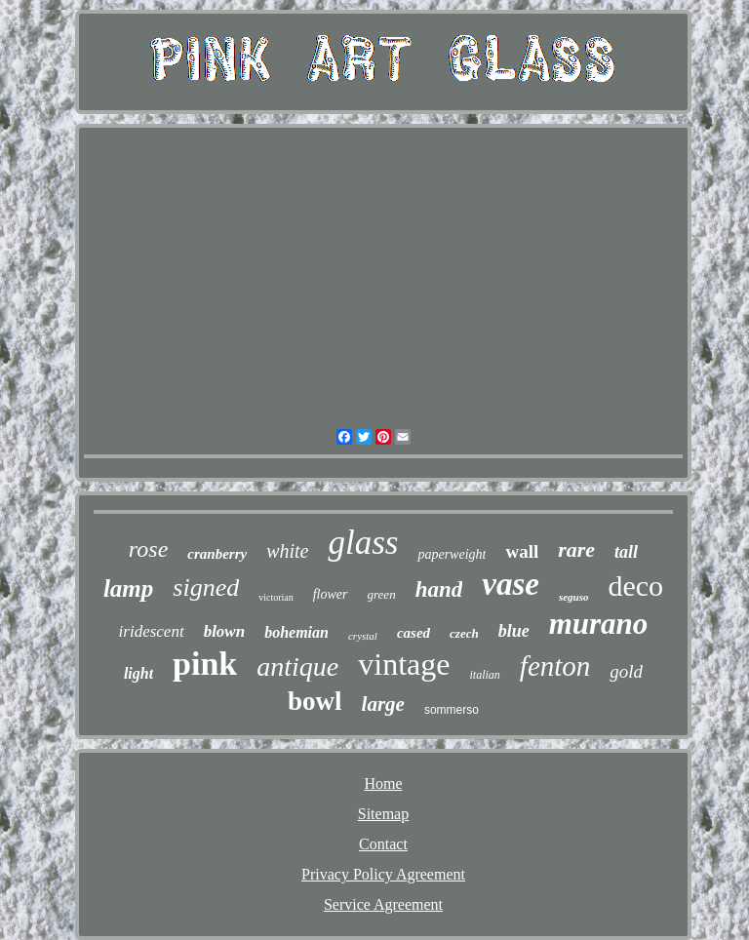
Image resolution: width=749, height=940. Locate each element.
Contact (383, 844)
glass (363, 543)
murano (599, 624)
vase (510, 584)
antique (297, 666)
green (382, 594)
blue (514, 631)
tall (626, 552)
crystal (362, 636)
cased (413, 633)
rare (576, 549)
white (287, 551)
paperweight (451, 554)
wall (521, 551)
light (138, 673)
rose (148, 549)
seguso (574, 597)
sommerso (451, 710)
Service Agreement (383, 904)
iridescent (151, 631)
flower (330, 594)
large (383, 704)
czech (464, 633)
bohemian (296, 632)
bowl (315, 701)
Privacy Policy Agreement (383, 874)
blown (225, 631)
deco (635, 585)
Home (383, 783)
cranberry (217, 554)
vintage (404, 664)
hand (439, 589)
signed (206, 587)
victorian (276, 597)
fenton (555, 666)
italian (484, 675)
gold (626, 671)
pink (205, 664)
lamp (128, 588)
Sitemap (383, 813)
